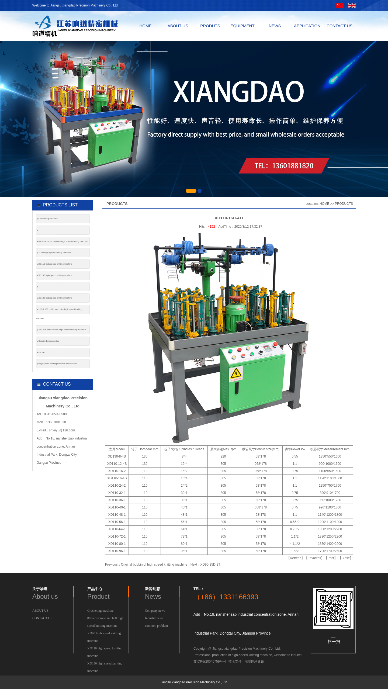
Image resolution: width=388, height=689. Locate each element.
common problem (156, 626)
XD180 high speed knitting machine (55, 298)
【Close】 (345, 558)
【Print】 (330, 558)
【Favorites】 (314, 558)
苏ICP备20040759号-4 (209, 661)
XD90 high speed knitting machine (55, 252)
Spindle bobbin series (49, 341)
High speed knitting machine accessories (58, 363)
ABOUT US (178, 25)
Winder (42, 352)
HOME (146, 25)
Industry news (154, 618)
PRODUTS (210, 25)
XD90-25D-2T (210, 564)
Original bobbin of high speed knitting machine (154, 564)
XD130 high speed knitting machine (55, 275)
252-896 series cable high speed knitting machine (62, 329)
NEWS (275, 25)
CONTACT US (339, 25)
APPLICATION (307, 25)
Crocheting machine (48, 218)
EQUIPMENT (242, 25)
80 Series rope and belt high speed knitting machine (63, 241)
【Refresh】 (295, 558)
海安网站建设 (254, 661)
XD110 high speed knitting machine (55, 264)
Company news (155, 610)
